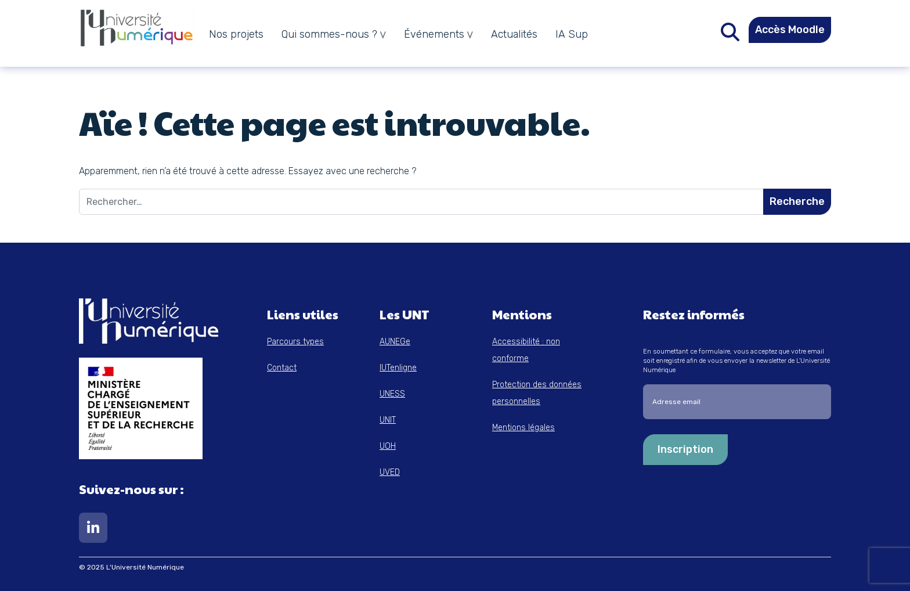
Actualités (514, 34)
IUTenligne (398, 368)
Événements (434, 34)
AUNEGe (395, 342)
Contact (282, 368)
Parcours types (295, 342)
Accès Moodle (790, 29)
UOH (388, 446)
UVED (390, 472)
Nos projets (236, 34)
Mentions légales (523, 428)
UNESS (392, 394)
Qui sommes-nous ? (329, 34)
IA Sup (571, 34)
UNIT (388, 420)
